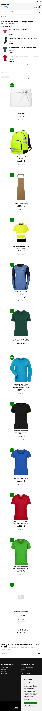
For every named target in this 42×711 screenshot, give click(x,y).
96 (40, 78)
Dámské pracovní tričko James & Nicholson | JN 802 (23, 56)
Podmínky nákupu (25, 673)
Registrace (3, 671)
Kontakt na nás (24, 669)
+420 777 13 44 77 (37, 1)
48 (37, 78)
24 (34, 78)
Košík (39, 6)
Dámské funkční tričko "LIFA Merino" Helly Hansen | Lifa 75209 (21, 293)
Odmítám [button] (34, 703)
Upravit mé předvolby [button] (29, 705)
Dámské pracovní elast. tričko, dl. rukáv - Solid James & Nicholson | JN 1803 (21, 386)
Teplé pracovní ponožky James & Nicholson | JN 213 (23, 38)
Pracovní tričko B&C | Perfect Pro (18, 29)
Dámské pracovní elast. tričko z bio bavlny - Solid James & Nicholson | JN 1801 (21, 339)
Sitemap (3, 677)
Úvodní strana (4, 667)
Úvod (2, 23)
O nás (22, 671)
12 (31, 78)
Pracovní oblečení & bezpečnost (11, 23)
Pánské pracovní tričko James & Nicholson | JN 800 (23, 47)
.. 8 (25, 630)
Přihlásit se (3, 669)
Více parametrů (5, 76)
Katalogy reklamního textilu (27, 667)
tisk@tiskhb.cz (40, 1)
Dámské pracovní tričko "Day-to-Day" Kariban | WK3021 (21, 432)
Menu (4, 16)
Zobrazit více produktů (20, 65)
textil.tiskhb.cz (14, 703)
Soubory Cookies (5, 675)
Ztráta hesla (4, 673)
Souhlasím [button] (27, 703)
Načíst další (21, 633)
